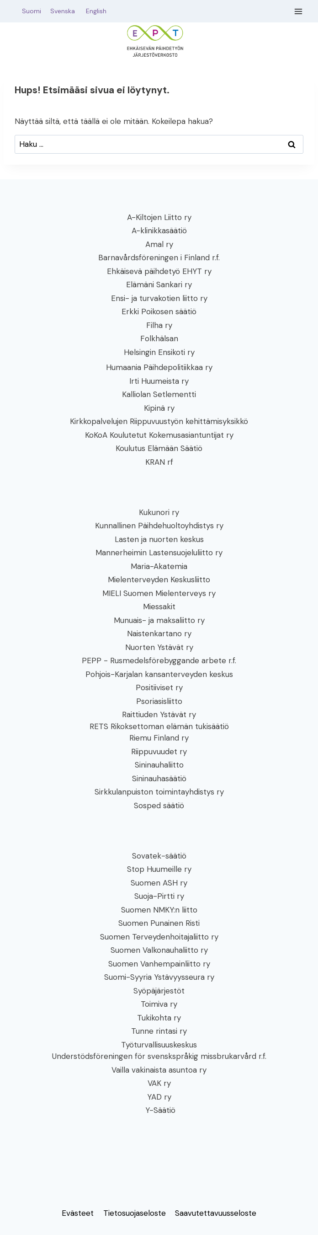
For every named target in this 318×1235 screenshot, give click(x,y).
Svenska (67, 11)
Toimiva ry (159, 1004)
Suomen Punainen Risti (159, 923)
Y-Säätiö (159, 1110)
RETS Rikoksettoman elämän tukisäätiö (159, 726)
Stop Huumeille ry (159, 869)
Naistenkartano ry (159, 633)
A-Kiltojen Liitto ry (159, 217)
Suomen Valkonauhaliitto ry (159, 950)
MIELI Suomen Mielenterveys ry (159, 593)
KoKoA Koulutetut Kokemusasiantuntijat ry (159, 435)
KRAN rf (159, 462)
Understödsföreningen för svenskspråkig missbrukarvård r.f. (159, 1056)
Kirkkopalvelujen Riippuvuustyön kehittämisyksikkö (159, 421)
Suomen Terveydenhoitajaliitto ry (159, 937)
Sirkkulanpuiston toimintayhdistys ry (159, 792)
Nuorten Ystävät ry (159, 647)
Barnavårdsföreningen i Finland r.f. (159, 257)
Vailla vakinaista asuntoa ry (159, 1070)
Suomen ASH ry (159, 883)
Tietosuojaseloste (134, 1213)
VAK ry (159, 1083)
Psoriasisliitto (159, 701)
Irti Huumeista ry (159, 381)
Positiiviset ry (159, 687)
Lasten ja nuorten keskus (159, 539)
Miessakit (159, 606)
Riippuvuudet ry (159, 751)
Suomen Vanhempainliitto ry (159, 964)
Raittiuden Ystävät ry (159, 714)
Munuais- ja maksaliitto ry (159, 620)
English (96, 11)
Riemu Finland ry (159, 738)
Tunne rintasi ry (159, 1031)
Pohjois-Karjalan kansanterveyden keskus (159, 674)
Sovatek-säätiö (159, 856)
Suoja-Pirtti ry (159, 896)
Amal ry (159, 244)
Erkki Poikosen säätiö (159, 311)
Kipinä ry (159, 408)
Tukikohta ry (159, 1018)
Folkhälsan (159, 338)
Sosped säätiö (159, 805)
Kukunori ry (159, 512)
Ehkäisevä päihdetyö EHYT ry (159, 271)
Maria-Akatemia (159, 566)
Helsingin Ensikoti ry (159, 352)
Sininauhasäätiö (159, 778)
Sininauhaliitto (159, 765)
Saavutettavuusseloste (215, 1213)
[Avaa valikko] (298, 11)
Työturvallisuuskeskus (159, 1045)
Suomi (29, 11)
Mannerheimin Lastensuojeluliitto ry (159, 553)
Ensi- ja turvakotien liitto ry (159, 298)
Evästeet (78, 1213)
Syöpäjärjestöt (159, 991)
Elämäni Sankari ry (159, 284)
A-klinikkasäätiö (159, 231)
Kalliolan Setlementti (159, 394)
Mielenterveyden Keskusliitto (159, 580)
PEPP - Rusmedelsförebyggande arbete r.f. (159, 660)
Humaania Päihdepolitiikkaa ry (159, 367)
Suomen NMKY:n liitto (159, 910)
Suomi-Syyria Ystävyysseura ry (159, 977)
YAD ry (159, 1097)
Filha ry (159, 325)
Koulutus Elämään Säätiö (159, 448)
